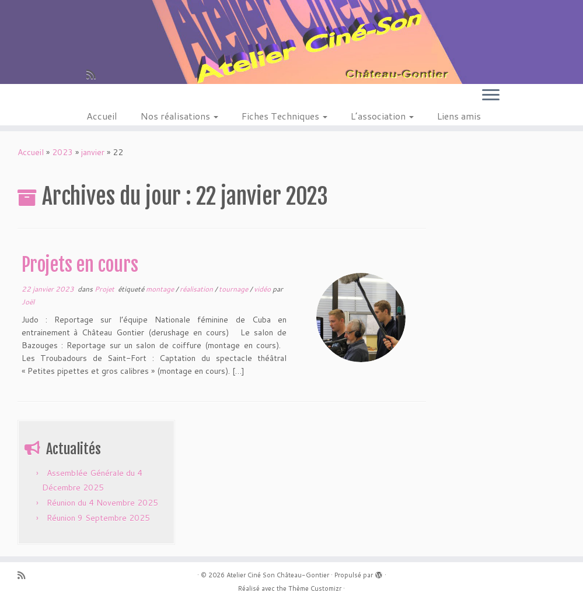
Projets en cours (80, 264)
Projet (105, 289)
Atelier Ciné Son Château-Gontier (277, 575)
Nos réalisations (179, 115)
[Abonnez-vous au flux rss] (94, 74)
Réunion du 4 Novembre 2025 (102, 503)
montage (161, 289)
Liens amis (459, 115)
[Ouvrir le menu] (491, 96)
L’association (382, 115)
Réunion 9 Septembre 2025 (98, 518)
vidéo (263, 289)
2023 (62, 152)
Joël (28, 302)
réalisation (197, 289)
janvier (92, 152)
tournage (234, 289)
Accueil (101, 115)
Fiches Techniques (284, 115)
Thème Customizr (314, 588)
